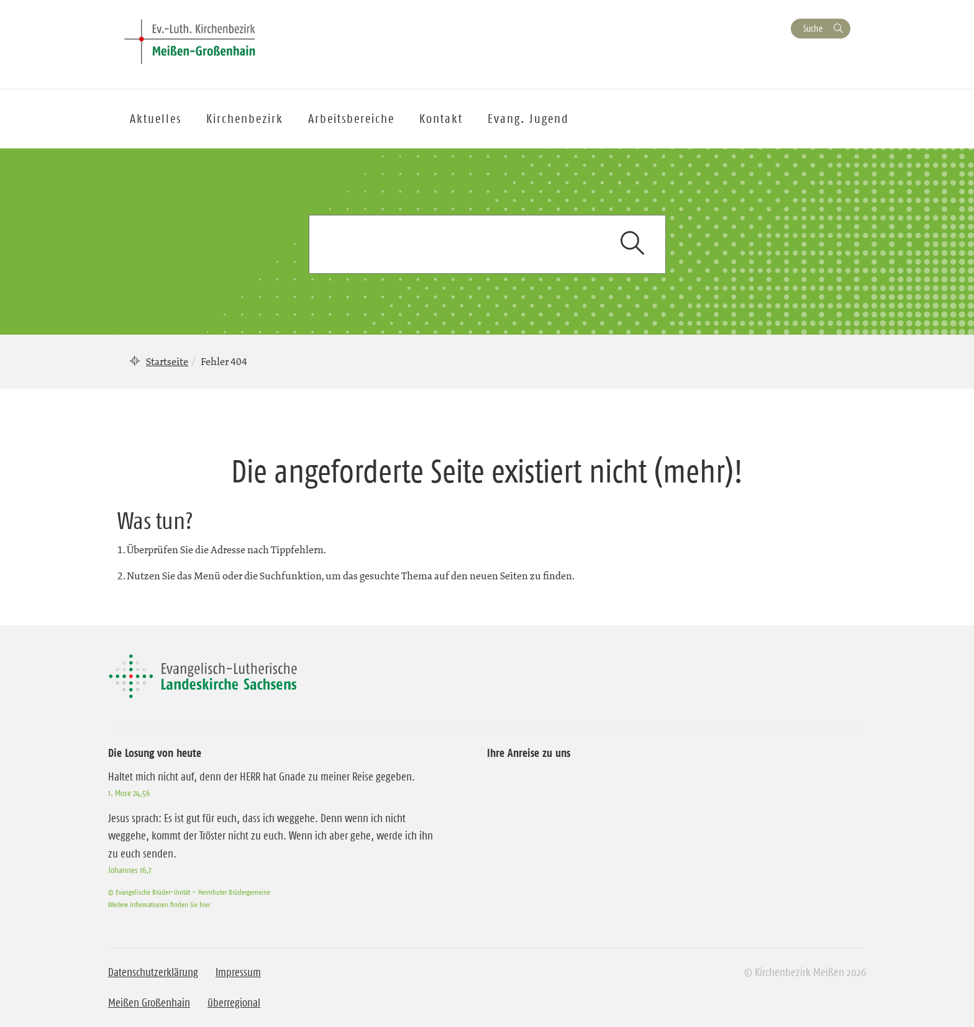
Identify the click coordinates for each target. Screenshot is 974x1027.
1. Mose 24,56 (129, 793)
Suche (812, 28)
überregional (233, 1003)
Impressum (238, 972)
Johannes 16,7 (130, 869)
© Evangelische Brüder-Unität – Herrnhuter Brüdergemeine (189, 892)
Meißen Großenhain (149, 1003)
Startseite (167, 361)
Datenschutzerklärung (153, 972)
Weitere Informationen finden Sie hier (159, 904)
